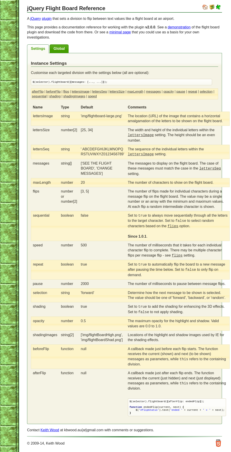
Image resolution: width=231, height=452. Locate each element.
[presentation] (38, 49)
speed (92, 96)
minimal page (120, 32)
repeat (192, 92)
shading (54, 96)
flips (66, 92)
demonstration (179, 27)
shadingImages (74, 96)
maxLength (135, 92)
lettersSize (117, 92)
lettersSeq (99, 92)
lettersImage (81, 92)
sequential (39, 96)
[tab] (38, 48)
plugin (47, 19)
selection (206, 92)
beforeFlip (53, 92)
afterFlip (38, 92)
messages (153, 92)
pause (180, 92)
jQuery (35, 19)
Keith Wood (50, 431)
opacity (169, 92)
